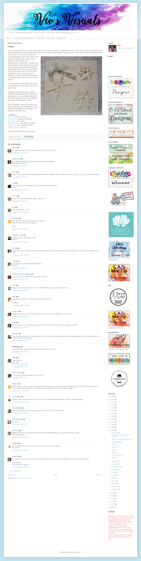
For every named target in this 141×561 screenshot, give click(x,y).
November (115, 461)
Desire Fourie (16, 159)
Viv (120, 46)
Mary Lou (15, 430)
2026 (112, 397)
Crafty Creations (13, 127)
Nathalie (14, 443)
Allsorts (10, 117)
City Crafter (12, 119)
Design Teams (40, 38)
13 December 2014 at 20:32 (20, 212)
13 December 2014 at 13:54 (20, 153)
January (115, 490)
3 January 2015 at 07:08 (19, 467)
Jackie (14, 261)
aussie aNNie (16, 397)
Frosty (113, 450)
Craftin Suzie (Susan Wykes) (21, 274)
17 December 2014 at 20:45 (20, 450)
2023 (112, 405)
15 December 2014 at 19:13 (20, 378)
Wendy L (15, 312)
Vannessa (15, 456)
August (114, 470)
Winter (114, 453)
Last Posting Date (117, 455)
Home (8, 38)
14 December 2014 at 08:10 (20, 279)
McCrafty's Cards (17, 235)
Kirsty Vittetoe (16, 373)
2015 (112, 428)
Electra (14, 248)
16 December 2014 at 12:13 (20, 424)
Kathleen (14, 218)
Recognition (51, 38)
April (113, 481)
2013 (112, 493)
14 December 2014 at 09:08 (20, 305)
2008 (112, 507)
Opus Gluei (11, 121)
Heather (14, 384)
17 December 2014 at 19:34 (20, 437)
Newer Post (11, 475)
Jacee (13, 358)
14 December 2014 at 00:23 (20, 242)
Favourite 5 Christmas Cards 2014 (122, 439)
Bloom (113, 458)
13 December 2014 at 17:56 (20, 190)
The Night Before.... (117, 442)
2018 (112, 419)
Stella (13, 323)
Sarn (13, 285)
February (115, 487)
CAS (22, 139)
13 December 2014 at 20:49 (20, 229)
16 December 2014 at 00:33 (20, 391)
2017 (112, 422)
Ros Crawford (16, 408)
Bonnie (14, 148)
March (114, 484)
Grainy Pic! (115, 447)
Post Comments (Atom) (23, 478)
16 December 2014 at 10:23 (20, 413)
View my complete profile (125, 48)
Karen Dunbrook (17, 419)
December (115, 433)
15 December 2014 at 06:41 (20, 341)
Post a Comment (15, 471)
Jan (13, 207)
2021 (112, 411)
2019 (112, 416)
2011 (111, 499)
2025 (112, 399)
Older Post (99, 475)
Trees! (113, 445)
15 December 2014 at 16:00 (20, 352)
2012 (112, 496)
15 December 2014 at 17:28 (20, 367)
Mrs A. (14, 196)
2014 (112, 431)
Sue (13, 183)
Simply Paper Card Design (20, 364)
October (114, 464)
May (113, 478)
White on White (28, 139)
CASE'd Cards (61, 38)
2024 (112, 402)
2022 (112, 408)
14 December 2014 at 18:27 (20, 328)
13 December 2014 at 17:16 (20, 166)
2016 (112, 425)
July (113, 473)
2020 (112, 414)
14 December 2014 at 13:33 (20, 317)
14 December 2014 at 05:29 (20, 255)
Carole (14, 172)
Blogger (79, 552)
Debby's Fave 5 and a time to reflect (121, 436)
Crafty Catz (11, 125)
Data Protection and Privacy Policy (23, 38)
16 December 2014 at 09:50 (20, 402)
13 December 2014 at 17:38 (20, 177)
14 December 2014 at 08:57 (20, 291)
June (113, 475)
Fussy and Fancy (13, 123)
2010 (112, 501)
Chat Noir (15, 334)
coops (13, 297)
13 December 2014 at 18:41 (20, 201)
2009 (112, 504)
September (115, 467)
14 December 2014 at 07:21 (20, 268)
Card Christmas (16, 139)
